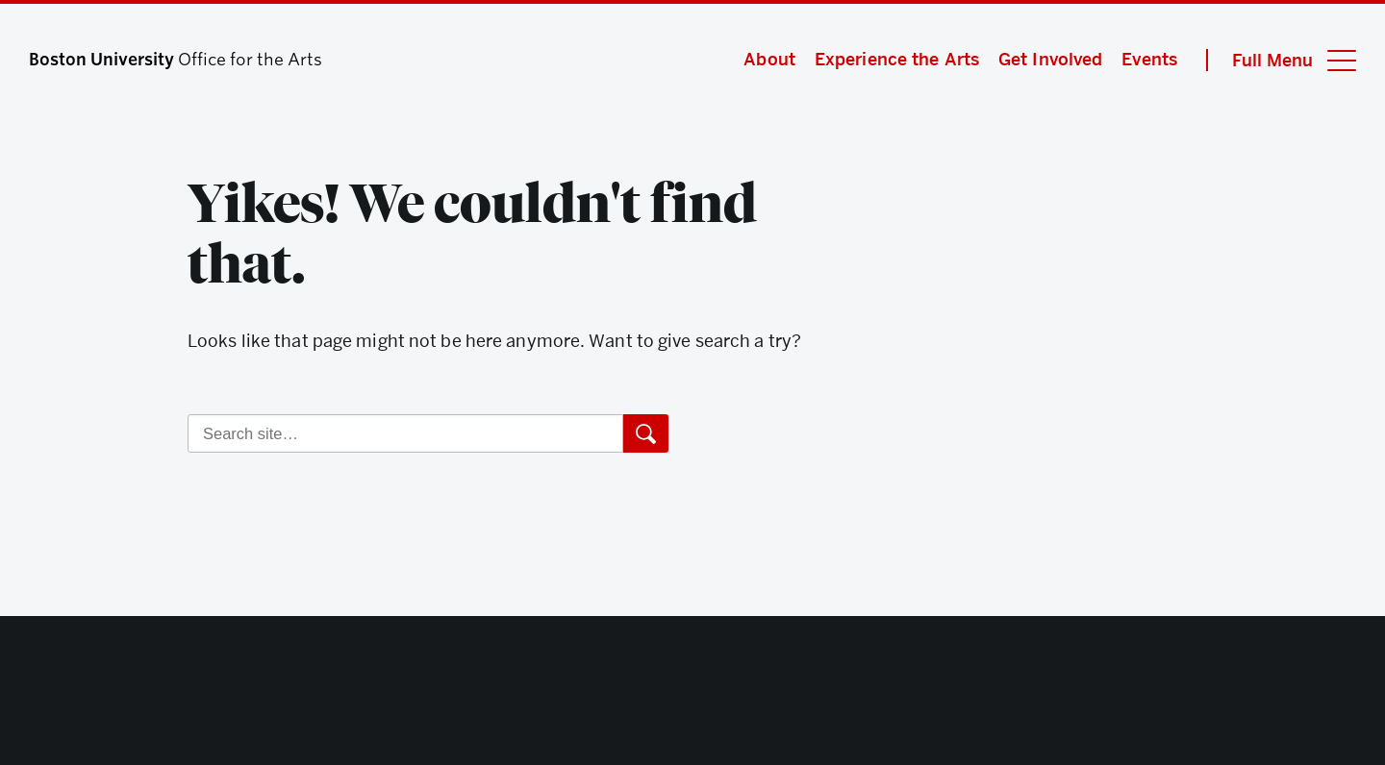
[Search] (405, 433)
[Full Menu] (1281, 60)
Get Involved (1050, 59)
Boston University (692, 698)
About (769, 59)
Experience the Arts (897, 59)
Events (1149, 59)
